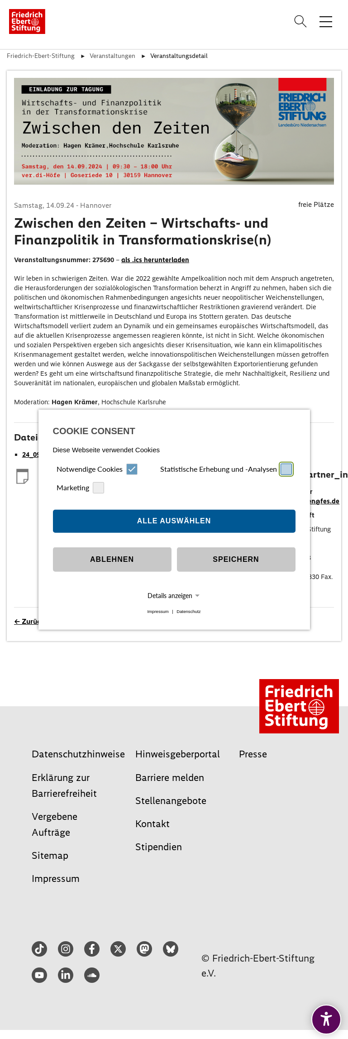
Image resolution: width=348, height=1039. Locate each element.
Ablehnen (112, 559)
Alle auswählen (174, 521)
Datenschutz (188, 611)
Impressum (157, 611)
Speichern (236, 559)
